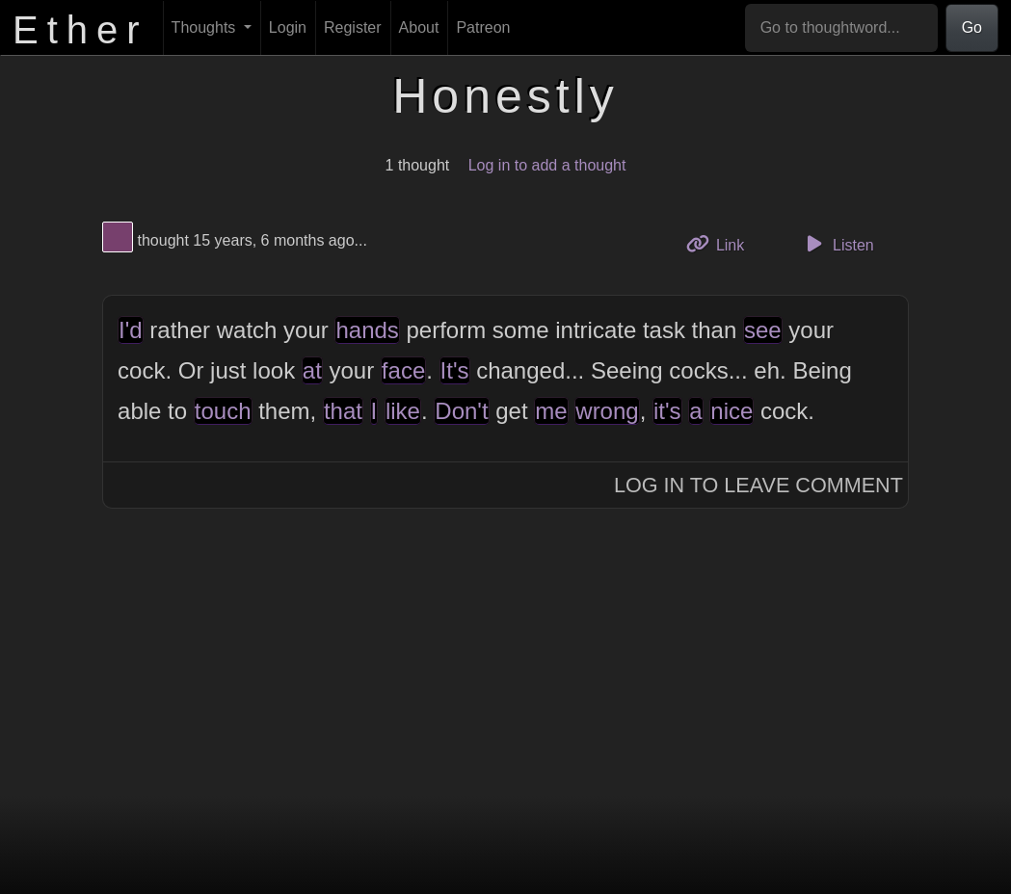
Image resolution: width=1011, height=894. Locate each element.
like (403, 411)
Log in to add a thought (547, 165)
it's (667, 411)
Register (353, 27)
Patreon (483, 27)
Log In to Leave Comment (758, 485)
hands (366, 330)
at (312, 370)
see (763, 330)
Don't (461, 411)
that (343, 411)
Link (722, 243)
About (419, 27)
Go (972, 27)
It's (454, 370)
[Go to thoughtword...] (841, 28)
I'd (131, 330)
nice (731, 411)
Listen (837, 243)
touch (223, 411)
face (403, 370)
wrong (606, 411)
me (551, 411)
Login (287, 27)
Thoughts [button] (206, 27)
